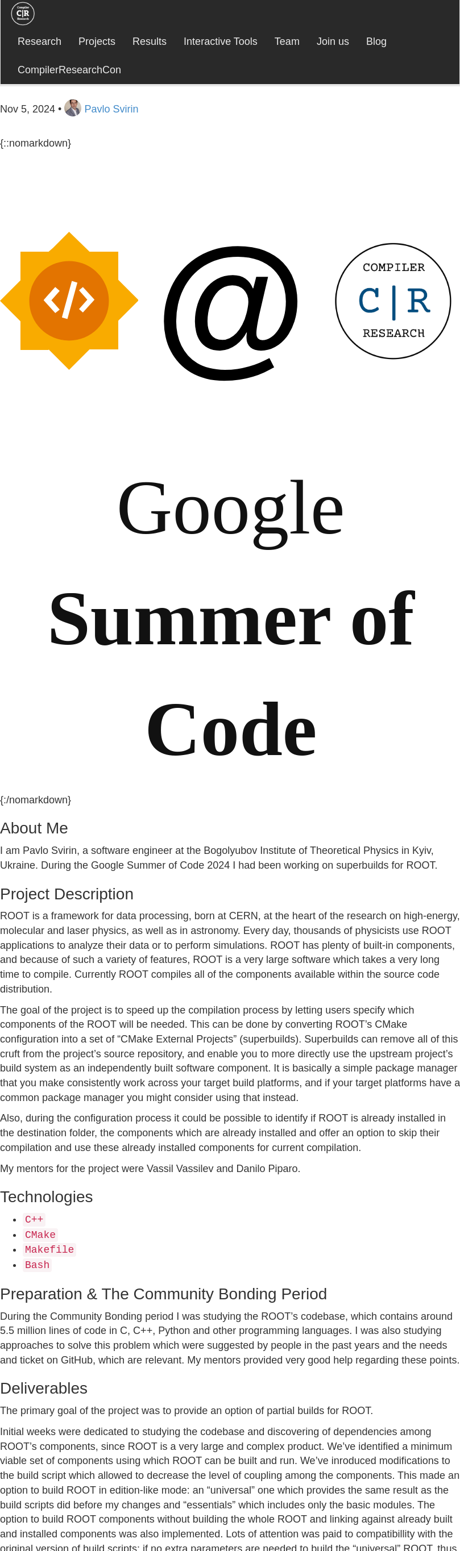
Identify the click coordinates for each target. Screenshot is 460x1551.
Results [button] (149, 41)
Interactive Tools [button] (221, 41)
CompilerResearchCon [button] (69, 70)
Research (39, 41)
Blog (376, 41)
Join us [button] (333, 41)
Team (287, 41)
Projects (96, 41)
